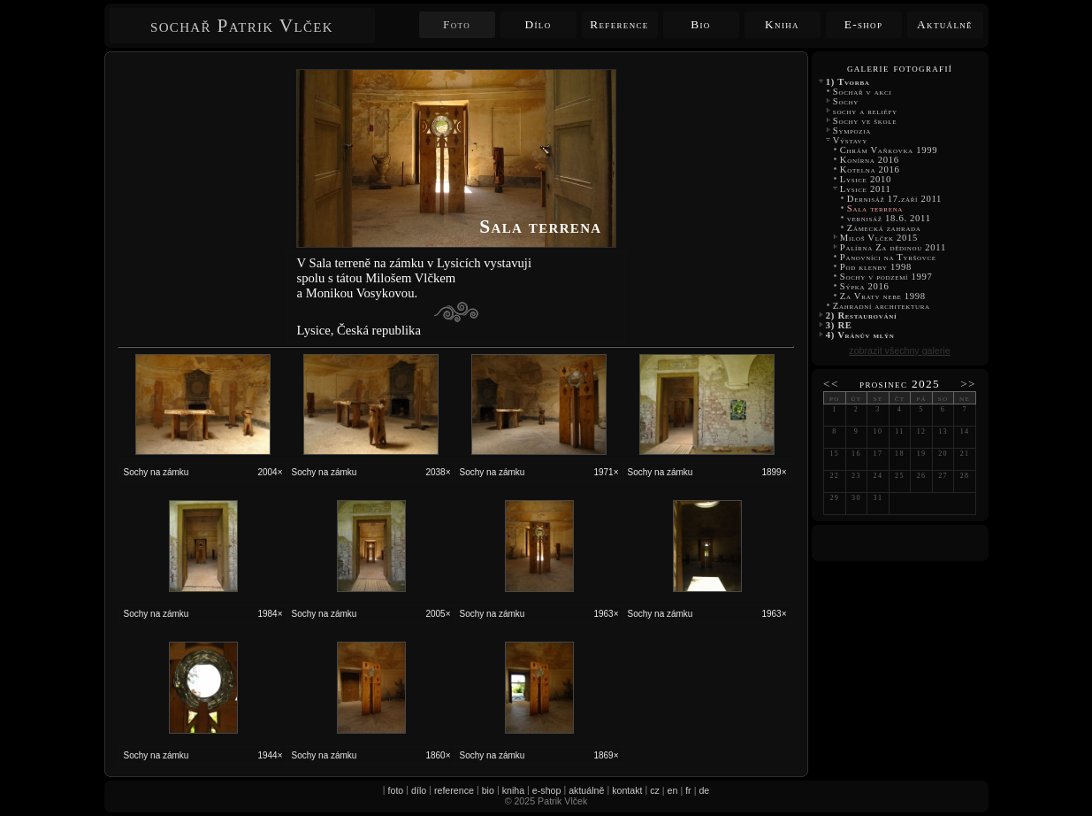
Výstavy (850, 140)
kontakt (627, 790)
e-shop (546, 790)
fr (688, 790)
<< (831, 383)
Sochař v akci (862, 91)
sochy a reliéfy (865, 111)
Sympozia (852, 130)
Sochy (846, 101)
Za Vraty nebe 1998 (883, 296)
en (673, 790)
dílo (418, 790)
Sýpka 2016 (864, 286)
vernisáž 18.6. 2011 (890, 218)
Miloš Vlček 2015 (879, 237)
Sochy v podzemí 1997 (886, 276)
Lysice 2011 (865, 189)
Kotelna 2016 (870, 169)
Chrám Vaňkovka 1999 (889, 150)
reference (454, 790)
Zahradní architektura (882, 306)
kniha (513, 790)
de (704, 790)
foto (396, 790)
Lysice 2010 (866, 179)
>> (968, 383)
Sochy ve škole (865, 121)
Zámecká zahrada (884, 228)
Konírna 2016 (870, 160)
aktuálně (586, 790)
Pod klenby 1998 (876, 267)
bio (488, 790)
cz (655, 790)
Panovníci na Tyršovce (888, 257)
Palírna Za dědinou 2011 (893, 247)
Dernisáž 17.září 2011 (894, 199)
